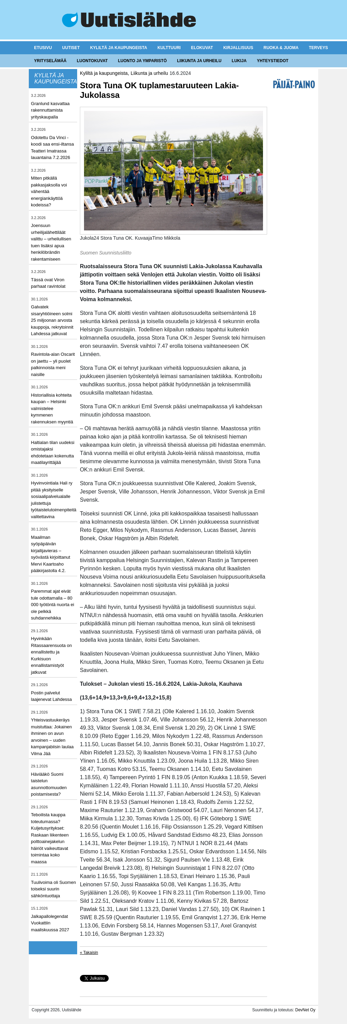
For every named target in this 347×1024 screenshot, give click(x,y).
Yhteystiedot (272, 60)
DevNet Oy (305, 1010)
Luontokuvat (92, 60)
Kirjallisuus (238, 47)
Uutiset (71, 47)
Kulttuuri (169, 47)
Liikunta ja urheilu (199, 60)
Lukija (239, 60)
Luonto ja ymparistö (142, 60)
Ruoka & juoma (280, 47)
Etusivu (43, 47)
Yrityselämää (50, 60)
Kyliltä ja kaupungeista (118, 47)
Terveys (318, 47)
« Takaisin (89, 952)
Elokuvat (202, 47)
